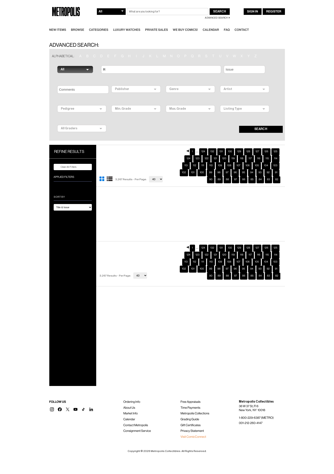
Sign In (252, 11)
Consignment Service (137, 430)
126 (266, 151)
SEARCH (260, 129)
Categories (98, 29)
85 (251, 179)
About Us (129, 407)
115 (267, 158)
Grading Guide (189, 419)
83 (268, 179)
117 (250, 158)
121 (215, 158)
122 (207, 158)
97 (227, 172)
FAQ (227, 29)
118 (241, 158)
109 (220, 165)
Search (219, 11)
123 (197, 158)
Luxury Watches (126, 29)
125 (275, 151)
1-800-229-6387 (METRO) (256, 417)
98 (218, 172)
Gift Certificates (190, 425)
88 (227, 179)
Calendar (211, 29)
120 (224, 158)
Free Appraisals (190, 401)
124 (203, 151)
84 (260, 179)
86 (243, 179)
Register (273, 11)
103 (275, 165)
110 (211, 165)
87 (235, 179)
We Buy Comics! (185, 29)
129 (239, 151)
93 (260, 172)
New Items (57, 29)
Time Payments (190, 407)
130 (230, 151)
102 (184, 172)
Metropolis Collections (194, 413)
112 (194, 165)
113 (186, 165)
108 (229, 165)
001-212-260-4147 (250, 423)
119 (233, 158)
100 (202, 172)
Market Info (130, 413)
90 (210, 179)
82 (276, 179)
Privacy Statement (192, 430)
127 (257, 151)
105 (257, 165)
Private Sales (156, 29)
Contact (242, 29)
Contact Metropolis (135, 425)
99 (210, 172)
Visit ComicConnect (193, 436)
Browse (77, 29)
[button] (52, 409)
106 (248, 165)
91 (276, 172)
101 (193, 172)
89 (219, 179)
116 (258, 158)
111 (202, 165)
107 (238, 165)
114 (275, 158)
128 (248, 151)
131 (221, 151)
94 (251, 172)
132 (212, 151)
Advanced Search (216, 18)
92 (268, 172)
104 (266, 165)
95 (243, 172)
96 (235, 172)
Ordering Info (131, 401)
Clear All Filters (65, 167)
